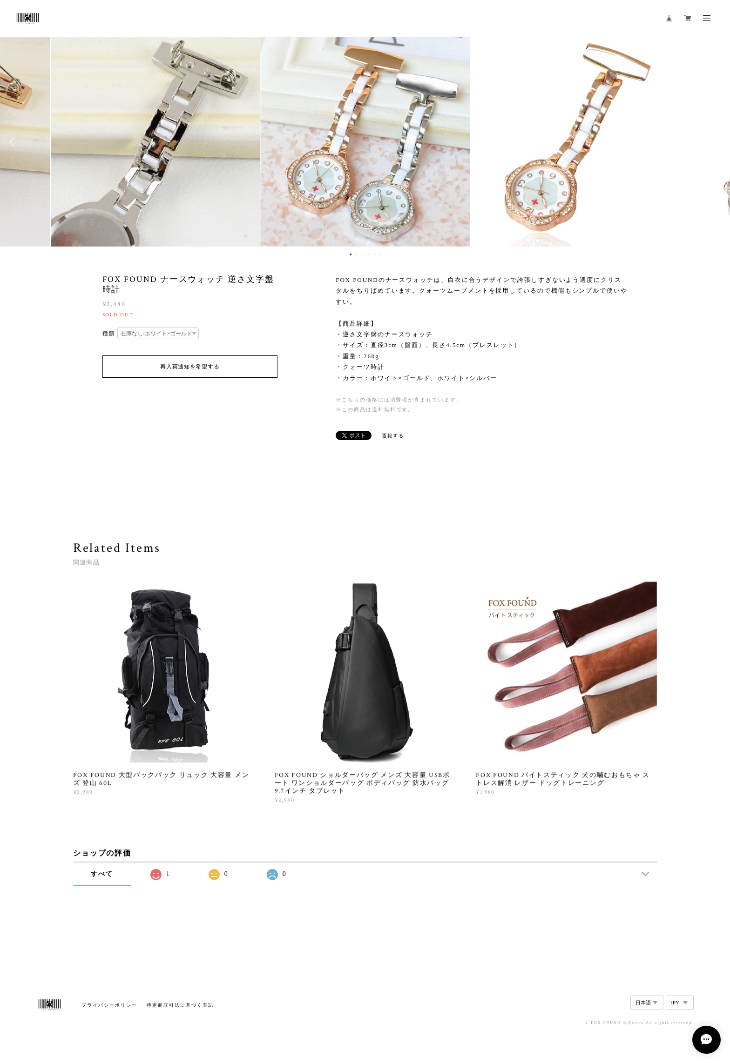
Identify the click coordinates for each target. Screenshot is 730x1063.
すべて (102, 873)
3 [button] (363, 254)
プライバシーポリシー (109, 1005)
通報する (393, 435)
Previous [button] (14, 142)
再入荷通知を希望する (189, 366)
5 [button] (375, 254)
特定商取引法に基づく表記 (180, 1005)
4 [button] (369, 254)
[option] (365, 142)
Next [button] (716, 142)
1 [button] (350, 254)
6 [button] (381, 254)
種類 (108, 333)
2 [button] (357, 254)
